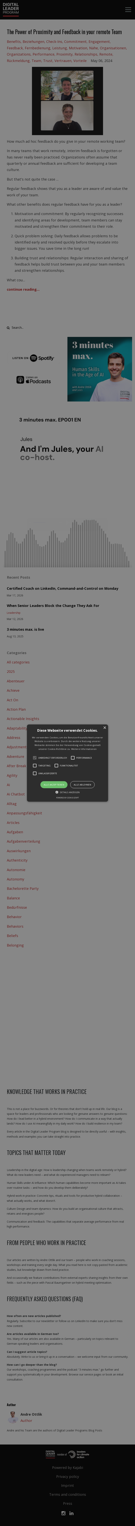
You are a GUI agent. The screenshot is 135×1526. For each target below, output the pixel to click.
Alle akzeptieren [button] (54, 784)
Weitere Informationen (84, 749)
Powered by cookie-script (67, 797)
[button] (67, 763)
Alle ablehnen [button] (82, 784)
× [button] (104, 727)
